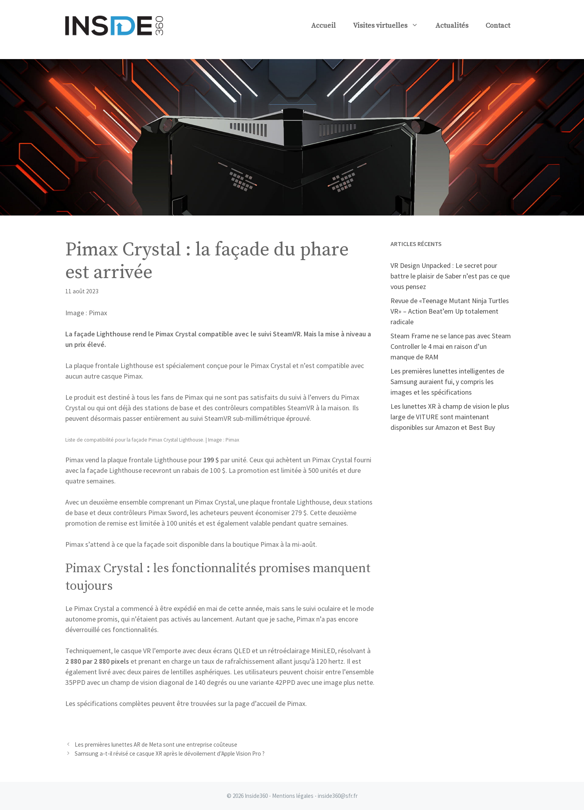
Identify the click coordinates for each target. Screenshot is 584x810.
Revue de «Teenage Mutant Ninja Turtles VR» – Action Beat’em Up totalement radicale (450, 311)
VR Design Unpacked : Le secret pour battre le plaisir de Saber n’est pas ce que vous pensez (450, 276)
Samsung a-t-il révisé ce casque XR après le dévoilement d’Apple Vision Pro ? (170, 753)
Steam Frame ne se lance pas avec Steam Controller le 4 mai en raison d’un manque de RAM (451, 346)
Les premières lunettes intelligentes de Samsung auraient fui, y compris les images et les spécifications (447, 381)
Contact (497, 25)
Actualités (451, 25)
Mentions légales (292, 795)
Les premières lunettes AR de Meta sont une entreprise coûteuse (156, 744)
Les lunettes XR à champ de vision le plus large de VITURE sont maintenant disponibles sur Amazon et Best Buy (450, 417)
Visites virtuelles (390, 26)
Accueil (323, 25)
